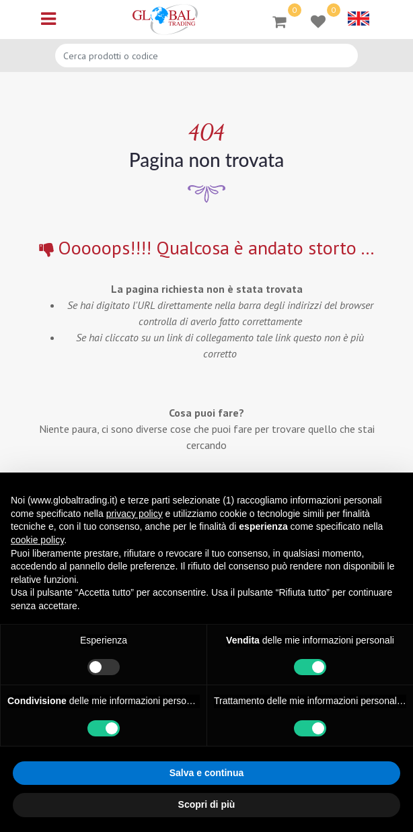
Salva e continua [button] (206, 772)
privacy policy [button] (134, 513)
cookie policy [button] (37, 539)
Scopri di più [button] (206, 804)
